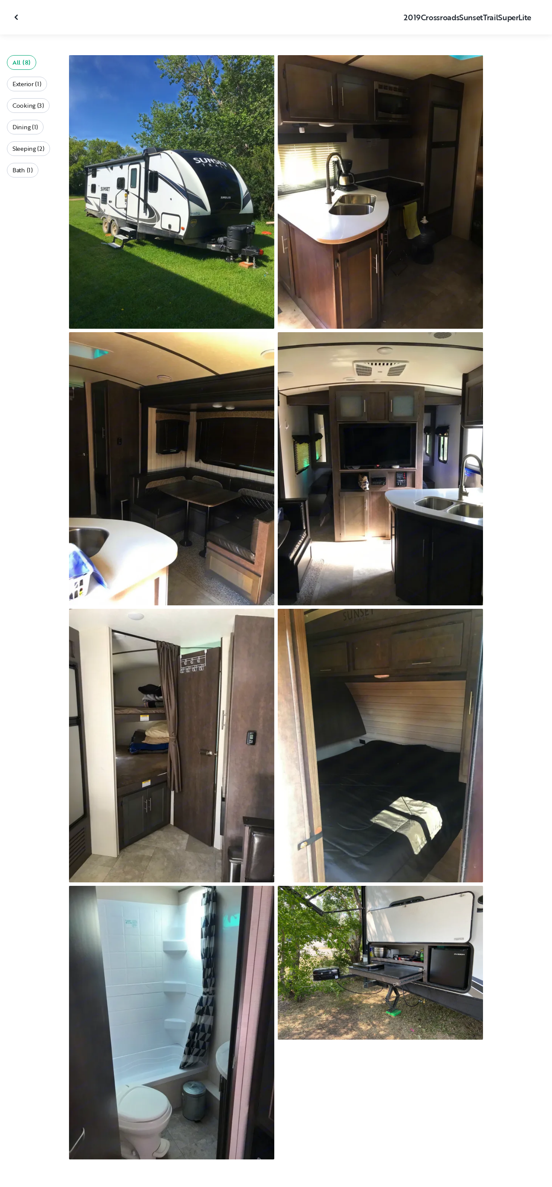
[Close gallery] (17, 17)
